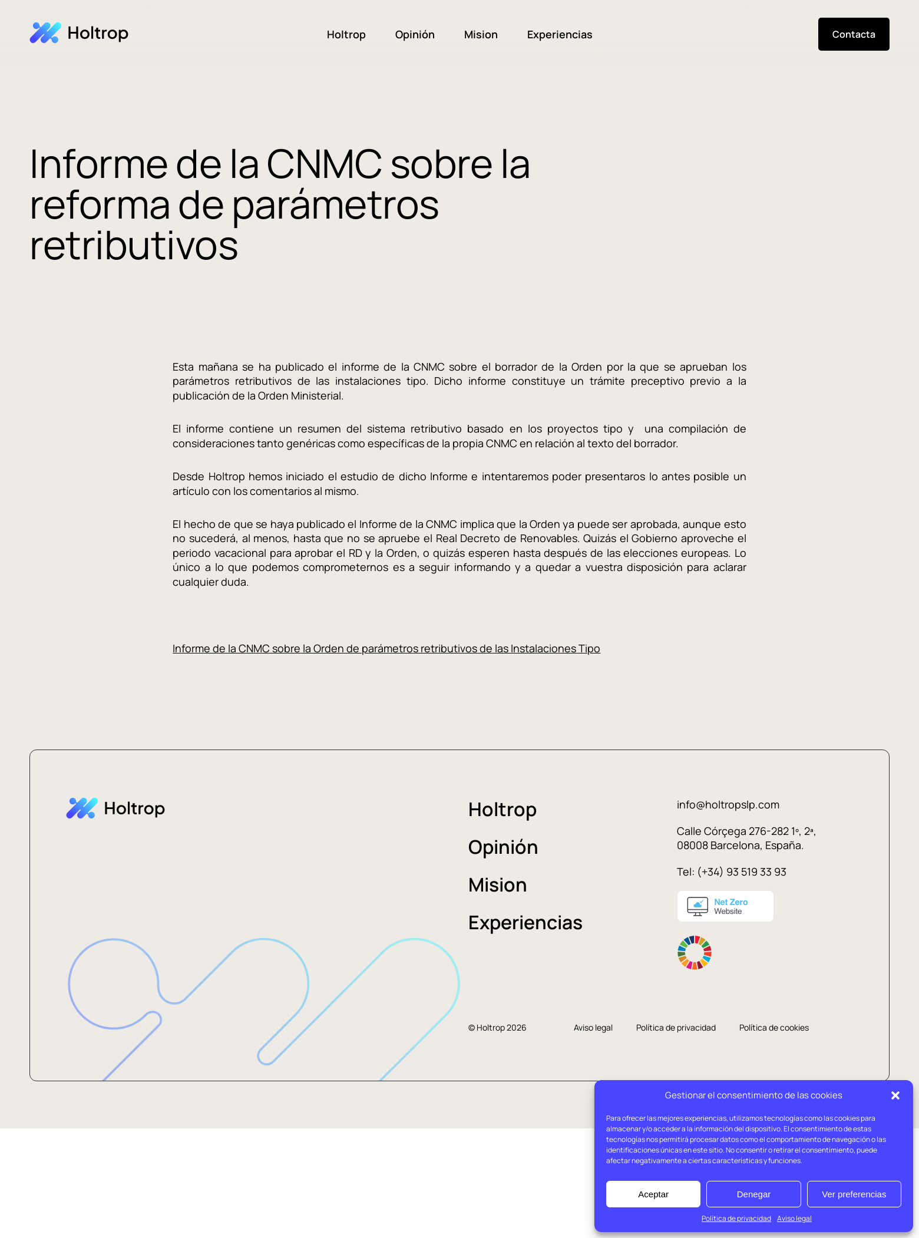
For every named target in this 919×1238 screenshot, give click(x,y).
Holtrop (346, 34)
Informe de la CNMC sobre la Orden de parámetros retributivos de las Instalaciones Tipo (386, 648)
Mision (481, 34)
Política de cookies (774, 1027)
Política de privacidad (736, 1218)
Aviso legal (794, 1218)
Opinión (415, 34)
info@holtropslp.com (728, 804)
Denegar (754, 1194)
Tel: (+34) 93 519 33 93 (731, 871)
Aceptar (653, 1194)
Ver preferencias (854, 1194)
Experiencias (560, 34)
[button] (895, 1095)
